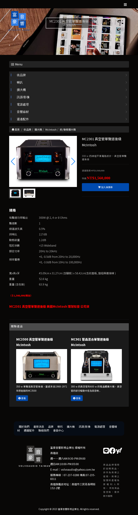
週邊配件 (23, 119)
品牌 (50, 427)
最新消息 (38, 427)
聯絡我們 (43, 430)
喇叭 (20, 82)
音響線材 (23, 112)
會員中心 (58, 430)
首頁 (16, 129)
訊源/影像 (23, 97)
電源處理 (23, 104)
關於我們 (24, 427)
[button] (73, 161)
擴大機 (21, 89)
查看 (22, 398)
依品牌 (21, 75)
